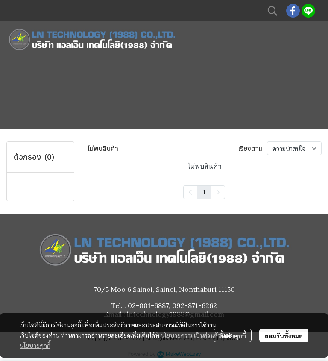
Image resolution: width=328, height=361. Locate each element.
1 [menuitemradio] (204, 192)
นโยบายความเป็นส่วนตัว (191, 335)
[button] (272, 10)
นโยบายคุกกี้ (35, 345)
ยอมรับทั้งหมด (284, 335)
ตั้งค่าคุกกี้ (232, 335)
